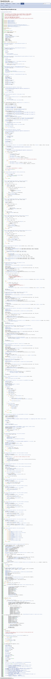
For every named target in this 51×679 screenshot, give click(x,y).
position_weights (8, 82)
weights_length (8, 62)
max (27, 635)
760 (2, 501)
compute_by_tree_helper (15, 355)
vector (13, 64)
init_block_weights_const (15, 533)
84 (2, 66)
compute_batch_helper (12, 594)
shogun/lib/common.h (11, 20)
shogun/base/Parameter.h (12, 22)
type (6, 52)
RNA (31, 265)
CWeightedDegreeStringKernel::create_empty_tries (15, 94)
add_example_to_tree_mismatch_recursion (18, 320)
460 (2, 308)
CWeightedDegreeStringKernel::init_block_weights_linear (16, 485)
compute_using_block (13, 251)
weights (6, 61)
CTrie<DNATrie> (12, 124)
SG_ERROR (8, 112)
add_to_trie (13, 279)
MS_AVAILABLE (29, 668)
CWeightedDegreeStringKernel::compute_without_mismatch (18, 215)
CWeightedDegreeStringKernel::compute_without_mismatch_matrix (19, 230)
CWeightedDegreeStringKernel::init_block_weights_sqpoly (16, 492)
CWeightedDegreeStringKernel (10, 36)
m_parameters (7, 666)
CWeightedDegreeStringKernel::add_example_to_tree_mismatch (17, 308)
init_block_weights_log (15, 540)
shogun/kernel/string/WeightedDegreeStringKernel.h (17, 24)
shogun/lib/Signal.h (11, 21)
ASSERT (6, 95)
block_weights (7, 80)
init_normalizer (11, 127)
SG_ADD (6, 668)
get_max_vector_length (16, 110)
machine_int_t (10, 672)
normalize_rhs (15, 357)
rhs (14, 104)
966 (2, 635)
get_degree (25, 557)
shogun (11, 30)
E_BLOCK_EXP (11, 538)
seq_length (7, 96)
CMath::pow (27, 398)
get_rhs (30, 552)
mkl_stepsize (12, 372)
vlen (9, 60)
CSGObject (10, 675)
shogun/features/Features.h (13, 26)
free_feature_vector (14, 558)
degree (6, 51)
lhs (8, 95)
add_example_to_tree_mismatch (15, 157)
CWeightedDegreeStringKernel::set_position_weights (15, 433)
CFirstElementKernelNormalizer (18, 71)
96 (2, 74)
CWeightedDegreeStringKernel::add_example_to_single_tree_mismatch (18, 325)
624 (2, 414)
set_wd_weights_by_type (11, 54)
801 (2, 528)
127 (2, 94)
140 (2, 102)
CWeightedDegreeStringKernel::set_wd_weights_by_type (15, 380)
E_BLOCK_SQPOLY (11, 535)
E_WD (8, 70)
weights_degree (8, 62)
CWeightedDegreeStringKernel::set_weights (13, 414)
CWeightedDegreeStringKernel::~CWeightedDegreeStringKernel (15, 74)
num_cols (16, 416)
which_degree (10, 403)
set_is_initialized (8, 169)
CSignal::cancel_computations (25, 584)
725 (2, 479)
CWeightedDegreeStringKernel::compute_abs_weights (17, 376)
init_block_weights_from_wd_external (18, 532)
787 (2, 519)
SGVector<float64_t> (29, 56)
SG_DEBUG (6, 88)
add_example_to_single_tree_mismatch (17, 163)
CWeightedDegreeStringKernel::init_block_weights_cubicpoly (17, 501)
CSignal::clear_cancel (11, 600)
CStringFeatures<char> (9, 67)
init (6, 45)
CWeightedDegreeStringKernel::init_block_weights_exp (15, 510)
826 (2, 544)
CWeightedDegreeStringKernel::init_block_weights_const (16, 479)
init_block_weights (8, 126)
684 (2, 452)
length (11, 254)
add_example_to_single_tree (15, 162)
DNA (18, 265)
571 (2, 380)
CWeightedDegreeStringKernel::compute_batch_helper (15, 544)
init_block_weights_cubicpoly (16, 537)
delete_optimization (9, 131)
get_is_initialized (10, 173)
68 (2, 56)
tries (8, 90)
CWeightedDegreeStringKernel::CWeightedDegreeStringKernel (14, 43)
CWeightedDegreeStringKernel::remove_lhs (13, 87)
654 (2, 433)
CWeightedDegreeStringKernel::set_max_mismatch (14, 635)
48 (2, 43)
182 (2, 129)
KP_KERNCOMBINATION (18, 662)
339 (2, 230)
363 (2, 245)
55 (2, 47)
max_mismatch (22, 61)
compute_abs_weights (14, 378)
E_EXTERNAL (11, 53)
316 (2, 215)
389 (2, 262)
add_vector (13, 666)
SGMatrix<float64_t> (25, 414)
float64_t (7, 35)
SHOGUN (1, 678)
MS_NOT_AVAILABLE (27, 671)
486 (2, 325)
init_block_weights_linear (16, 535)
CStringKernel (6, 44)
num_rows (15, 416)
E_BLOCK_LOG (11, 539)
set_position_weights (13, 438)
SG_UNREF (6, 115)
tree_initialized (8, 139)
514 (2, 343)
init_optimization (11, 586)
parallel (14, 578)
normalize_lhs (27, 279)
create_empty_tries (8, 575)
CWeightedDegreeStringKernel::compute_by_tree (16, 343)
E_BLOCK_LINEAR (11, 534)
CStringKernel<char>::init (10, 105)
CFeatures (20, 102)
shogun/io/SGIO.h (11, 20)
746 (2, 492)
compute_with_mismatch (15, 254)
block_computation (8, 655)
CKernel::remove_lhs (9, 92)
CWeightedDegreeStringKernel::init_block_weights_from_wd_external (18, 463)
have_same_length (18, 111)
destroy (11, 99)
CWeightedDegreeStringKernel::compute (15, 245)
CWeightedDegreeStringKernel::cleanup (13, 129)
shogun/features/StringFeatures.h (14, 26)
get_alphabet (18, 116)
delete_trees (12, 122)
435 (2, 292)
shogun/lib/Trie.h (11, 22)
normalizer (22, 279)
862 (2, 567)
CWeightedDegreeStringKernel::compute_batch (14, 567)
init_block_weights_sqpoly (16, 536)
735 (2, 485)
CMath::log (25, 524)
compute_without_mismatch (15, 255)
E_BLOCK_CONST (11, 533)
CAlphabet (7, 116)
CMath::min (16, 474)
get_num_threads (20, 578)
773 (2, 510)
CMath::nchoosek (19, 398)
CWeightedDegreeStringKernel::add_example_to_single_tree (16, 292)
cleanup (6, 75)
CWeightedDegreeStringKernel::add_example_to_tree (15, 262)
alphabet (10, 115)
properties (9, 118)
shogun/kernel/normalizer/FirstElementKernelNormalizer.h (18, 25)
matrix (16, 415)
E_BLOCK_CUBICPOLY (12, 537)
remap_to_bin (15, 300)
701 (2, 463)
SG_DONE (8, 166)
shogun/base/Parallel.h (12, 23)
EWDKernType (12, 48)
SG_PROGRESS (12, 154)
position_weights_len (9, 443)
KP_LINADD (22, 118)
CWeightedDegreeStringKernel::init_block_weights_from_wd (16, 452)
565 (2, 376)
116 (2, 87)
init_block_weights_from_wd (16, 531)
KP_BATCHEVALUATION (28, 118)
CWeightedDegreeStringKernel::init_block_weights (15, 528)
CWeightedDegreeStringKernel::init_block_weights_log (15, 519)
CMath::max (21, 454)
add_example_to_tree (13, 156)
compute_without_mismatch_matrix (17, 256)
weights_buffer (11, 83)
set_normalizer (8, 71)
